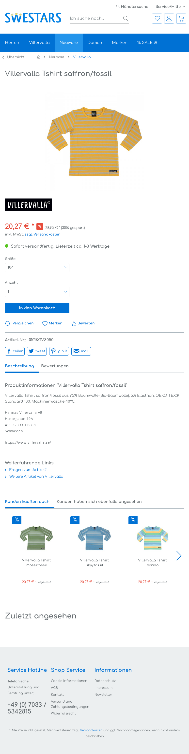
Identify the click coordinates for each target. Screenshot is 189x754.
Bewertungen (59, 366)
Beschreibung (19, 366)
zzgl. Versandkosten (43, 234)
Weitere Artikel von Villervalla (34, 477)
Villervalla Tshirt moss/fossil (36, 562)
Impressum (103, 688)
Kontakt (57, 694)
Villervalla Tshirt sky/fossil (94, 562)
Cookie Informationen (69, 681)
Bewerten (83, 323)
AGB (54, 688)
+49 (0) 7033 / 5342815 (26, 708)
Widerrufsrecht (63, 713)
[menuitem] (132, 7)
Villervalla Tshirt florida (152, 562)
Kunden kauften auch (27, 501)
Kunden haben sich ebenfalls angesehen (99, 501)
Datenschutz (105, 681)
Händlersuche (132, 7)
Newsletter (103, 694)
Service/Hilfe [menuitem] (169, 7)
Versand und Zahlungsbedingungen (70, 704)
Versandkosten (91, 730)
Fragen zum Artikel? (26, 470)
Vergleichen (19, 323)
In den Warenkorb (37, 308)
